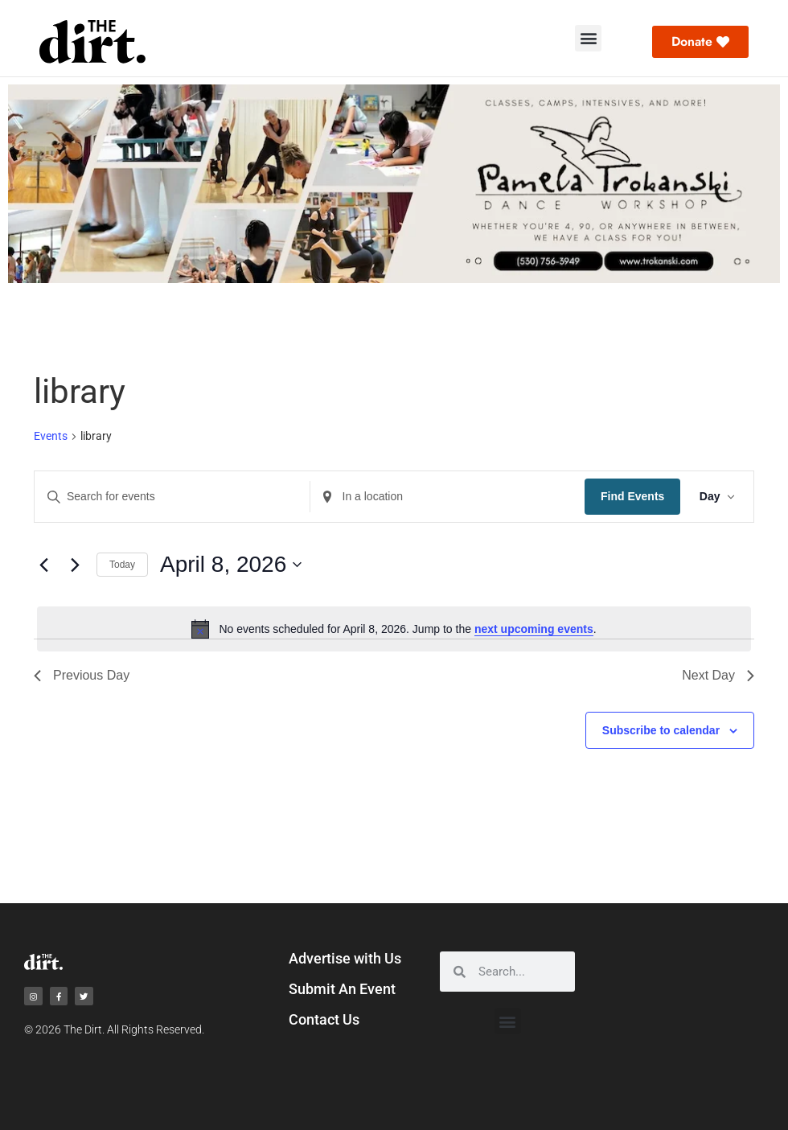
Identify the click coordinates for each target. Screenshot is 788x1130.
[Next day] (74, 564)
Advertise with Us (345, 958)
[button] (588, 38)
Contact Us (324, 1019)
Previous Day (81, 675)
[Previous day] (43, 564)
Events (51, 435)
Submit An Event (342, 988)
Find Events (631, 496)
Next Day (718, 675)
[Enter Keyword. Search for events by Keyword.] (172, 496)
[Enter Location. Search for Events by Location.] (447, 496)
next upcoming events (533, 629)
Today (122, 564)
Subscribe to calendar (661, 730)
